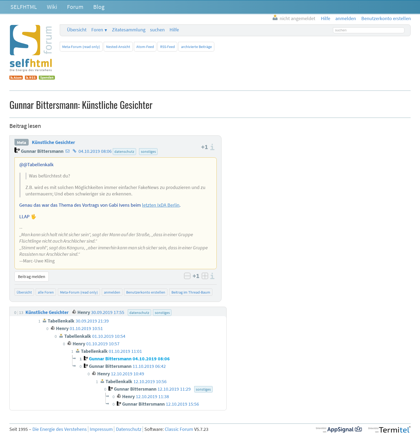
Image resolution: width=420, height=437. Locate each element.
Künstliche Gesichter (53, 142)
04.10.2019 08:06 (95, 151)
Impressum (101, 429)
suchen (157, 30)
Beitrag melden (31, 276)
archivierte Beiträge (196, 46)
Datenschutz (128, 429)
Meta (21, 142)
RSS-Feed (167, 46)
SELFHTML (23, 6)
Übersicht (77, 30)
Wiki (52, 6)
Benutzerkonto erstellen (145, 292)
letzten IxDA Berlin (160, 205)
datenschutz (124, 151)
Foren (97, 30)
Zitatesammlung (128, 30)
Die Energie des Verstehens (59, 429)
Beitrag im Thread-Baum (190, 292)
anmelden (112, 292)
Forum (75, 6)
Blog (98, 6)
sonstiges (148, 151)
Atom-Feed (145, 46)
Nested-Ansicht (118, 46)
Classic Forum (179, 429)
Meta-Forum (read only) (81, 46)
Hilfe (174, 30)
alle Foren (46, 292)
